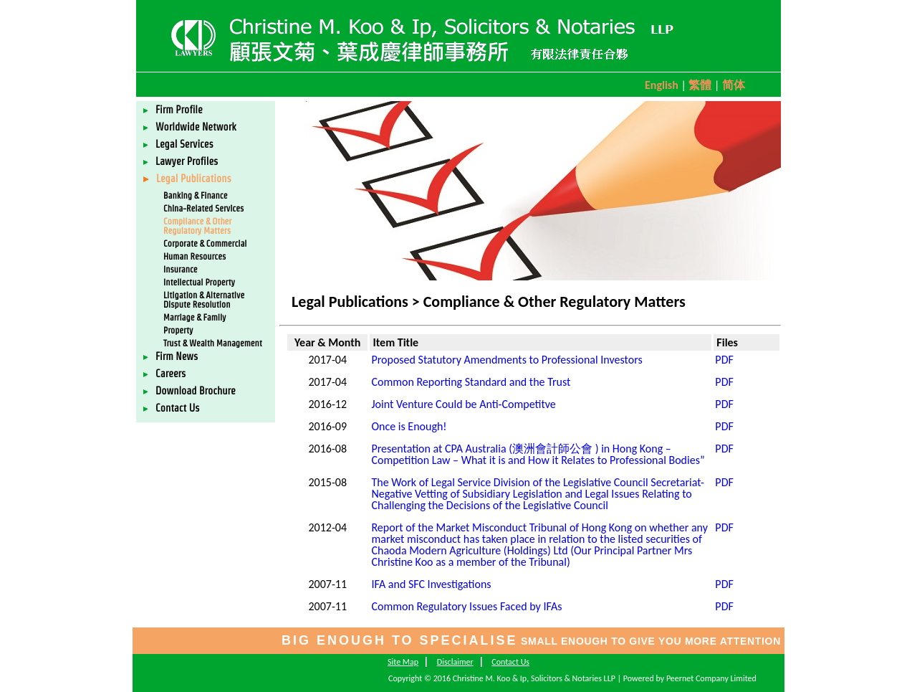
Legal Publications (187, 178)
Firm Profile (173, 109)
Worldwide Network (189, 127)
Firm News (170, 356)
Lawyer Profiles (180, 161)
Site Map (403, 662)
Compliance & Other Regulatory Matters (197, 226)
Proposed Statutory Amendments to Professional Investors (506, 359)
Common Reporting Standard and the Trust (470, 382)
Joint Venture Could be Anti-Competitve (463, 404)
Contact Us (171, 408)
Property (178, 330)
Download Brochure (189, 391)
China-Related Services (203, 208)
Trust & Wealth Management (212, 343)
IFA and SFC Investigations (431, 584)
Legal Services (178, 144)
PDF (724, 359)
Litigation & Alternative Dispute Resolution (203, 299)
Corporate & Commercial (205, 243)
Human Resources (194, 256)
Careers (164, 373)
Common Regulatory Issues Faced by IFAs (466, 606)
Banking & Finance (195, 195)
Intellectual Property (199, 282)
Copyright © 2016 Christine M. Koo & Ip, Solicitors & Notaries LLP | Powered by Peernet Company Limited (572, 678)
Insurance (180, 269)
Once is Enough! (408, 426)
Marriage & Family (194, 317)
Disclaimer (455, 662)
